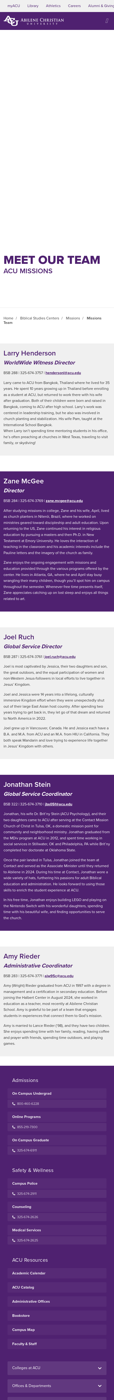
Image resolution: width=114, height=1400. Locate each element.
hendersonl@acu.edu (63, 373)
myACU (14, 6)
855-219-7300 (25, 1127)
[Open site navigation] (106, 20)
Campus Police (25, 1183)
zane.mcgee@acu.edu (64, 500)
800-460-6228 (25, 1104)
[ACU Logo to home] (34, 21)
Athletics (53, 6)
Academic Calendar (29, 1273)
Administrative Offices (31, 1301)
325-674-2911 (24, 1194)
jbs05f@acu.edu (58, 804)
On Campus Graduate (30, 1140)
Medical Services (26, 1230)
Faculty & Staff (24, 1344)
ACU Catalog (23, 1287)
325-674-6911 (24, 1150)
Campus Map (23, 1329)
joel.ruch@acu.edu (60, 656)
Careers (74, 6)
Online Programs (26, 1116)
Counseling (21, 1206)
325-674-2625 (25, 1240)
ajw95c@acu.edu (59, 976)
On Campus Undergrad (31, 1093)
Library (32, 6)
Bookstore (21, 1315)
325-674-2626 (25, 1217)
